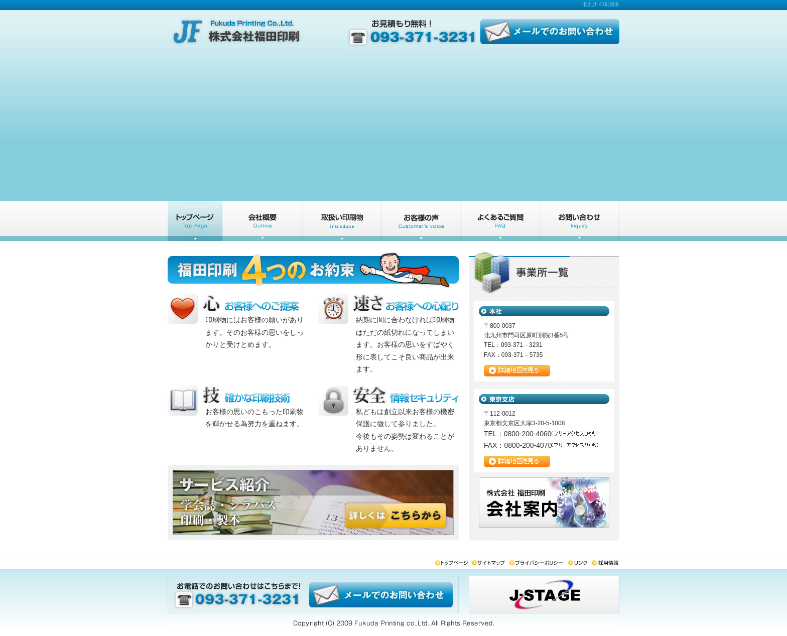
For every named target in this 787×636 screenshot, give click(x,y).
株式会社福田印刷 (238, 30)
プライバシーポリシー (538, 563)
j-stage (544, 594)
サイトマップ (490, 563)
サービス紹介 (341, 221)
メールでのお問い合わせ (547, 30)
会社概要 (262, 221)
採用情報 (605, 563)
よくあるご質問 (500, 221)
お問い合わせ (579, 221)
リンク (579, 563)
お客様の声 (421, 221)
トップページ (195, 221)
